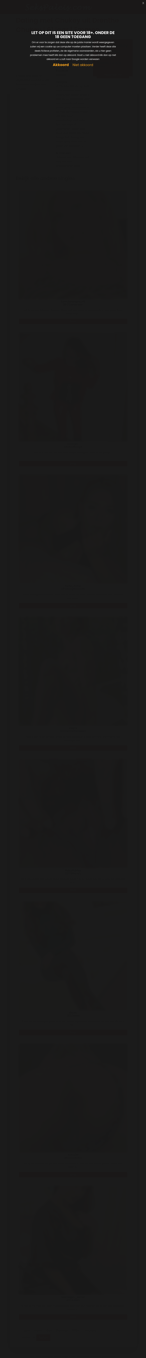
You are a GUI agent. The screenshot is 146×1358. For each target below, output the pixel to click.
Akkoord (61, 65)
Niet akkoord (83, 65)
